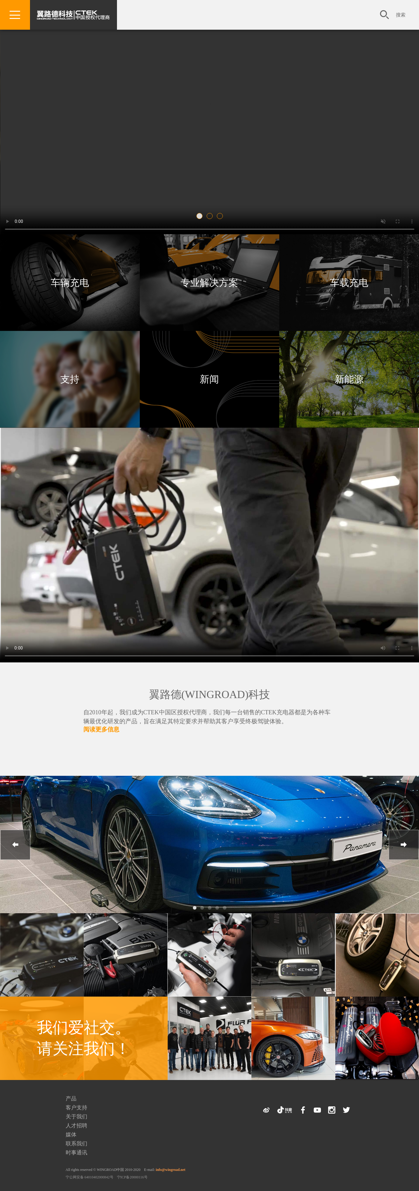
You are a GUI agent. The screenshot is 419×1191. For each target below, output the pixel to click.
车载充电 (349, 282)
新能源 (349, 379)
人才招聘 (76, 1126)
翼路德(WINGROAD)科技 (209, 694)
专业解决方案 (209, 282)
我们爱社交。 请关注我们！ (83, 1038)
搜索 (401, 14)
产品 (71, 1099)
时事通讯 (76, 1153)
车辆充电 (70, 282)
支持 (69, 379)
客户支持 (76, 1108)
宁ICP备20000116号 (132, 1177)
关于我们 (76, 1117)
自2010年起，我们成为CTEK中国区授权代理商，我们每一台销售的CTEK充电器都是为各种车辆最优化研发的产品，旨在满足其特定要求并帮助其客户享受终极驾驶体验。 (207, 716)
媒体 (71, 1135)
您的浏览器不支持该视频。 (209, 118)
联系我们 (76, 1144)
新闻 (209, 379)
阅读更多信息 (101, 729)
